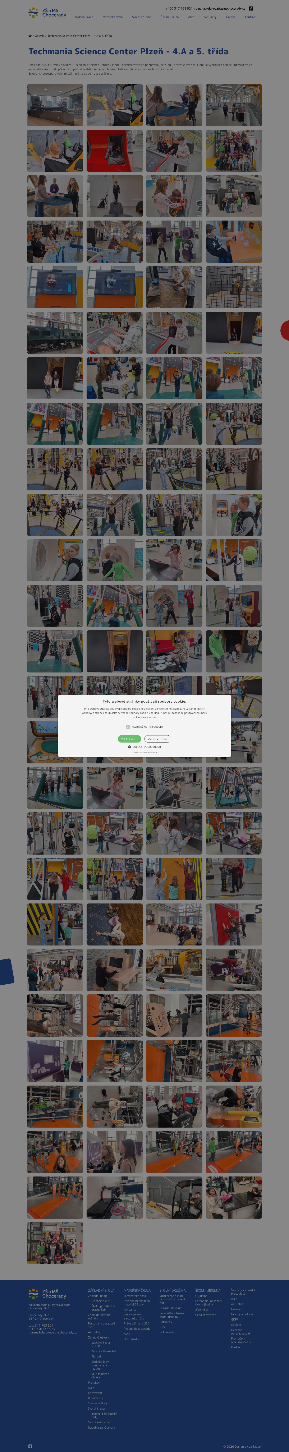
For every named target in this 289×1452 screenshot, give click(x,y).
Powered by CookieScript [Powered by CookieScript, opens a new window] (144, 753)
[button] (144, 726)
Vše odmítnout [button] (158, 739)
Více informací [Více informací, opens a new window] (149, 717)
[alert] (144, 726)
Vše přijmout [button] (129, 739)
